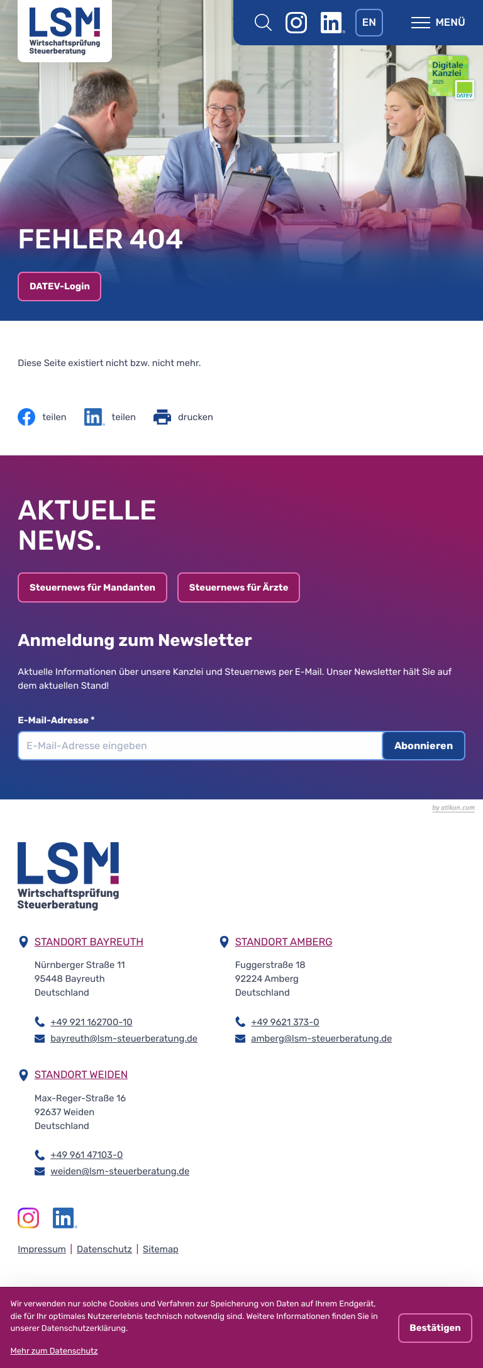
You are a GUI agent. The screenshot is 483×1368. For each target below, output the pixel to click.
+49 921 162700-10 (91, 1021)
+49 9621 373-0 (285, 1021)
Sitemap (161, 1249)
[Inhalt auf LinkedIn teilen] (110, 417)
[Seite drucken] (183, 417)
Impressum (42, 1249)
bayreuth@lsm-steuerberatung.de (123, 1038)
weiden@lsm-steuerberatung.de (119, 1170)
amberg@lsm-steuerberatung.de (321, 1038)
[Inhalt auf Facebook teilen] (42, 417)
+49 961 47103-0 (86, 1154)
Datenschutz (104, 1249)
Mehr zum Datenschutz (54, 1351)
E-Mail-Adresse (61, 720)
